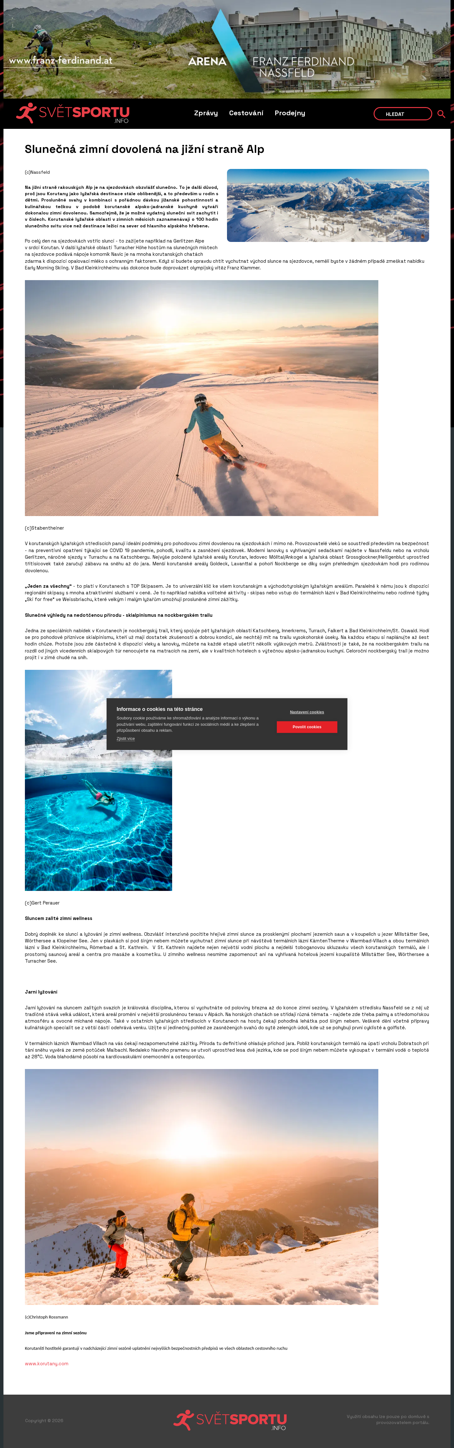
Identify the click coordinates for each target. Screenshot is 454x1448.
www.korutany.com (46, 1364)
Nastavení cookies (307, 712)
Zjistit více (126, 738)
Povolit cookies (307, 727)
